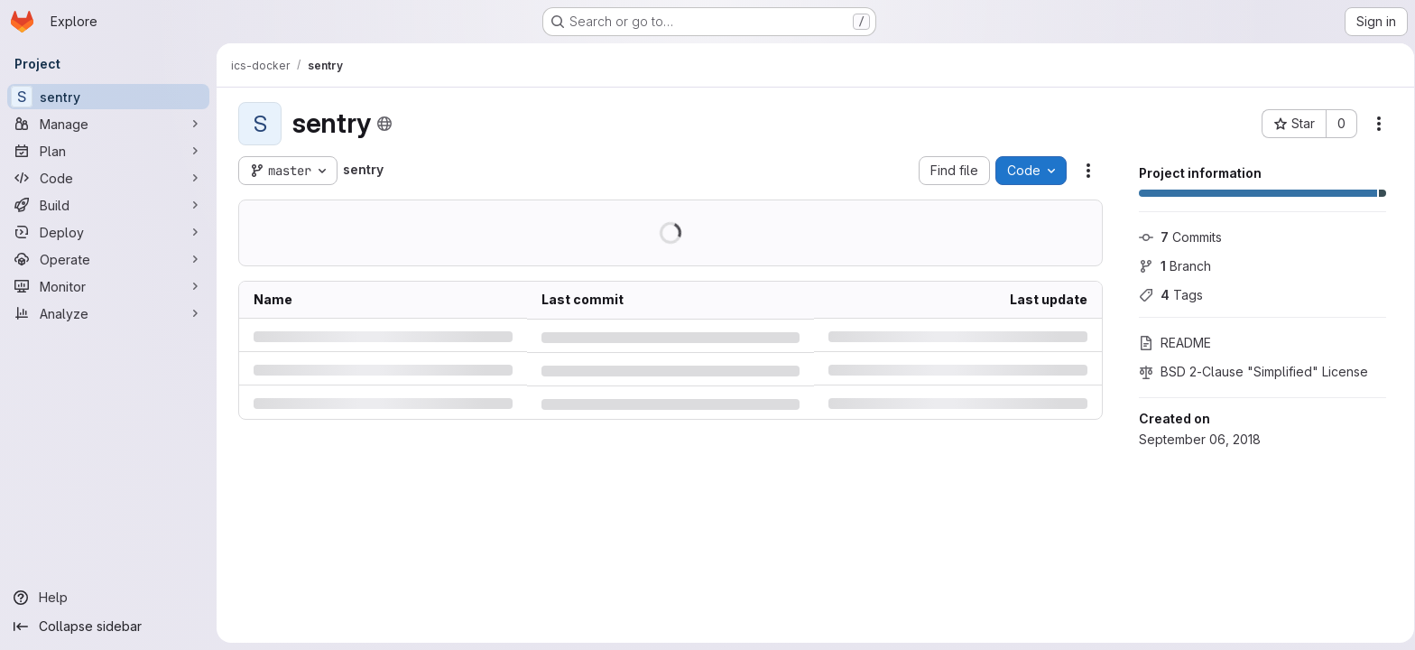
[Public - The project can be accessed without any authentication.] (381, 123)
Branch (1171, 266)
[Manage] (108, 123)
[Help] (108, 597)
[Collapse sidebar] (108, 626)
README (1171, 342)
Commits (1176, 237)
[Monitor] (108, 286)
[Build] (108, 205)
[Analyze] (108, 313)
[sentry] (108, 96)
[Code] (108, 177)
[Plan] (108, 150)
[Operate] (108, 259)
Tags (1167, 294)
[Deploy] (108, 232)
